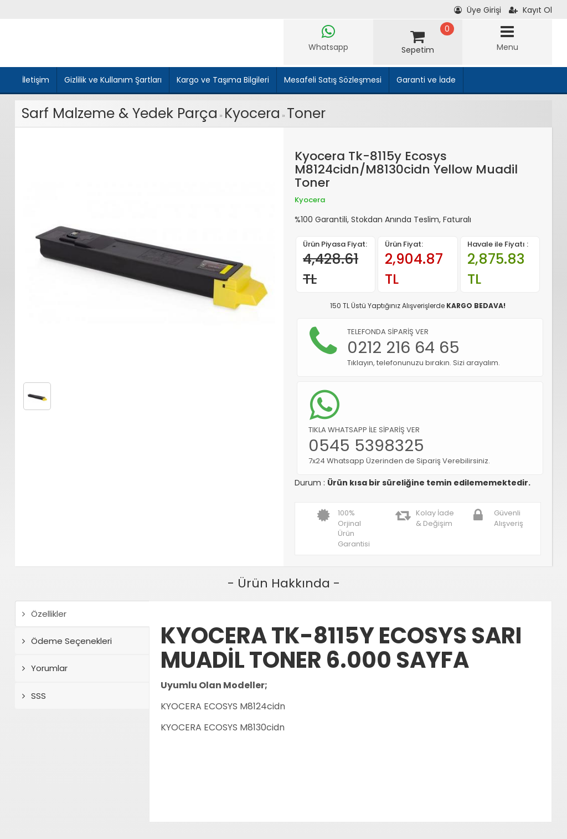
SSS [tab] (34, 696)
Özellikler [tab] (44, 614)
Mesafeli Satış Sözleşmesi (333, 79)
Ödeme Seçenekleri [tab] (67, 641)
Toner (306, 113)
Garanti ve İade (426, 79)
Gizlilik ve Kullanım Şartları (113, 79)
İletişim (35, 79)
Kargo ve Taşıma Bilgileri (223, 79)
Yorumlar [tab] (45, 668)
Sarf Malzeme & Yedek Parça (120, 113)
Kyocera (252, 113)
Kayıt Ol (530, 10)
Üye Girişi (477, 10)
